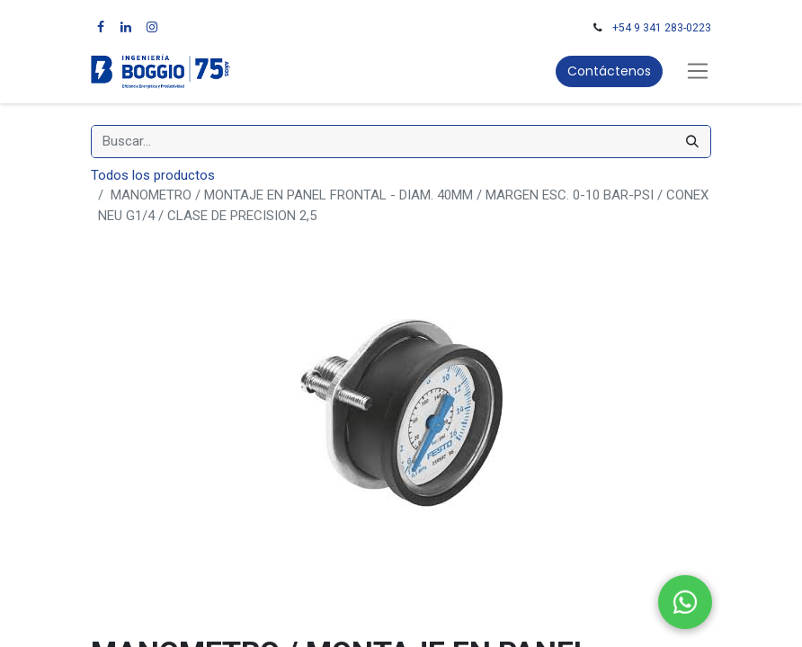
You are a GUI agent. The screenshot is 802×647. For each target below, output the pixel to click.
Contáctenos (609, 71)
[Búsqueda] (692, 141)
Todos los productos (153, 175)
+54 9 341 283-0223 (661, 28)
